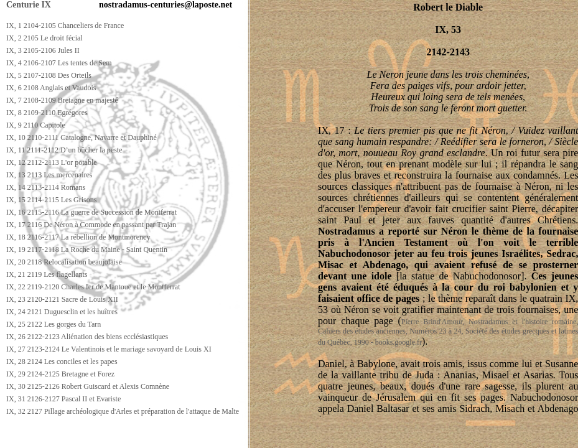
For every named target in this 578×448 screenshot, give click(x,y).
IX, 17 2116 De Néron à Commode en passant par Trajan (91, 224)
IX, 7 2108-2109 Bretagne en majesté (62, 100)
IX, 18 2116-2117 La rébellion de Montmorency (78, 237)
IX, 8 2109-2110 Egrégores (47, 112)
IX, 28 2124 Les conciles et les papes (62, 361)
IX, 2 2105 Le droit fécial (44, 38)
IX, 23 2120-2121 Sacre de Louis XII (62, 299)
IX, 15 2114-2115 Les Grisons (51, 199)
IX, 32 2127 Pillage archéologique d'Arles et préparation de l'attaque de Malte (122, 411)
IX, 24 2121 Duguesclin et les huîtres (62, 311)
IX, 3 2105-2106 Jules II (43, 50)
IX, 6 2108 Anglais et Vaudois (51, 87)
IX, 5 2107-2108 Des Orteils (48, 75)
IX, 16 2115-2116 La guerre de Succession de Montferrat (91, 212)
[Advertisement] (228, 436)
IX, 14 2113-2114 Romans (45, 187)
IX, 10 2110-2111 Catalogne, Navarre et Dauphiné (81, 137)
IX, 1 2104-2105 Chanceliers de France (65, 25)
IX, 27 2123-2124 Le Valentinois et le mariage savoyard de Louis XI (109, 349)
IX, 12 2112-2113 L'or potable (51, 162)
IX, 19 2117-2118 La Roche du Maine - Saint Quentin (86, 249)
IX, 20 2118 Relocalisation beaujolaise (64, 262)
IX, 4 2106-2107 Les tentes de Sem (59, 62)
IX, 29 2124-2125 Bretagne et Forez (60, 374)
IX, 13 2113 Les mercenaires (49, 174)
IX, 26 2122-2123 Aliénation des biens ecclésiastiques (87, 336)
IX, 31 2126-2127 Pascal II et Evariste (63, 398)
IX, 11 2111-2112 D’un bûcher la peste (64, 150)
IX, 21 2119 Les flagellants (47, 274)
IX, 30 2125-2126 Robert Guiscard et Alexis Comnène (87, 386)
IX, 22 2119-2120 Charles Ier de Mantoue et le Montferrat (93, 286)
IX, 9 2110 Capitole (35, 125)
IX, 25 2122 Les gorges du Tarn (53, 324)
